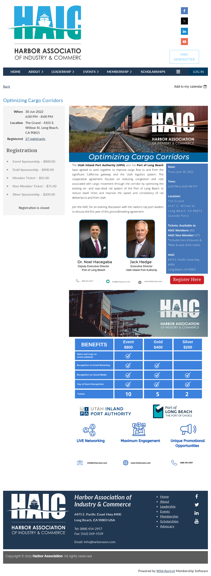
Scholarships (169, 521)
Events (165, 511)
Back (6, 86)
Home (164, 496)
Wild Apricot (165, 571)
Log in (198, 71)
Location (16, 123)
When (18, 111)
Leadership (168, 506)
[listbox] (191, 86)
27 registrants (35, 139)
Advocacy (167, 526)
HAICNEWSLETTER (184, 56)
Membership (169, 516)
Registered (15, 139)
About (164, 501)
